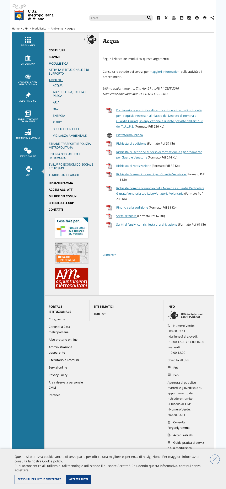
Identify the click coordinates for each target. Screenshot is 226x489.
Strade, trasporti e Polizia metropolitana (70, 145)
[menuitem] (28, 41)
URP (25, 28)
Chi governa (57, 319)
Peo (175, 375)
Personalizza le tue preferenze (39, 479)
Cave (56, 109)
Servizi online (28, 152)
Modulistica (39, 28)
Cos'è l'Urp (57, 50)
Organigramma (61, 183)
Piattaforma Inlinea (129, 135)
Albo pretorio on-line (63, 340)
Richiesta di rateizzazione (134, 166)
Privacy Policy (58, 375)
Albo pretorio (28, 97)
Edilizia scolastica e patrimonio (65, 156)
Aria (56, 102)
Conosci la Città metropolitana (28, 80)
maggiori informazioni (165, 72)
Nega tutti (215, 459)
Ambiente (57, 28)
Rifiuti (58, 122)
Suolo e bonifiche (67, 129)
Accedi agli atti (61, 190)
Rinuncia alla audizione (132, 208)
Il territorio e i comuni (64, 360)
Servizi (54, 57)
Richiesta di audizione (131, 144)
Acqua (71, 28)
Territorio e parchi (64, 175)
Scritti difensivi (126, 216)
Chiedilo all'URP (61, 203)
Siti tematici (28, 42)
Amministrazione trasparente (28, 117)
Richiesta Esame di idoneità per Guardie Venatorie (151, 174)
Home (16, 28)
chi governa (28, 60)
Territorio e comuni (28, 134)
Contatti (56, 209)
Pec (175, 368)
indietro (110, 255)
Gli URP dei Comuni (63, 196)
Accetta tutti (78, 479)
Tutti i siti (100, 314)
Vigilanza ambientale (70, 136)
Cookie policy (52, 461)
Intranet (54, 395)
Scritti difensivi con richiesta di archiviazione (147, 225)
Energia (59, 116)
